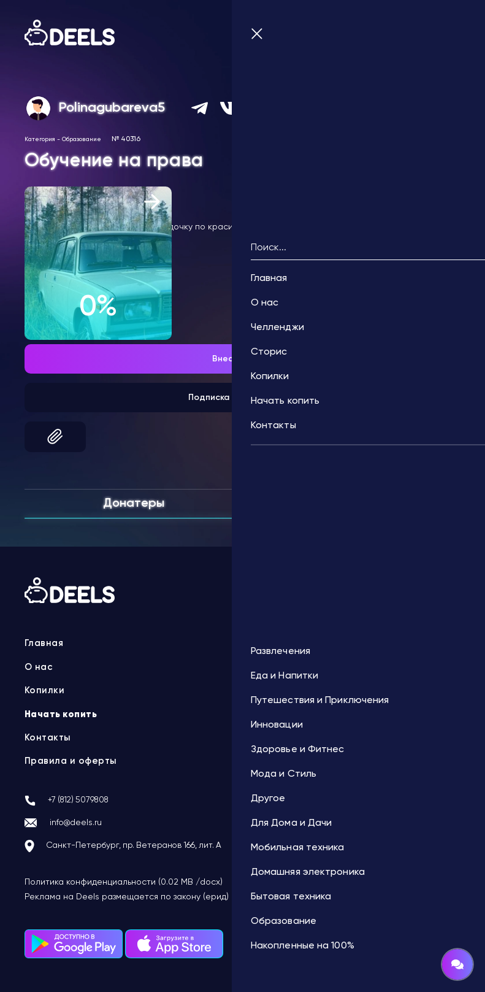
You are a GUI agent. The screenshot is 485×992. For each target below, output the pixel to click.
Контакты (49, 736)
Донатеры (133, 502)
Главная (45, 642)
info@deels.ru (81, 822)
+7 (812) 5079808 (84, 799)
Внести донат (242, 357)
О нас (40, 666)
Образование (81, 137)
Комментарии (351, 501)
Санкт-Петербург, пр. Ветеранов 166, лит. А (149, 846)
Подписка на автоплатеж (242, 395)
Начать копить (62, 713)
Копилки (45, 689)
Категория (40, 137)
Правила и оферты (72, 760)
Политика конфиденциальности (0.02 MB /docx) (124, 882)
